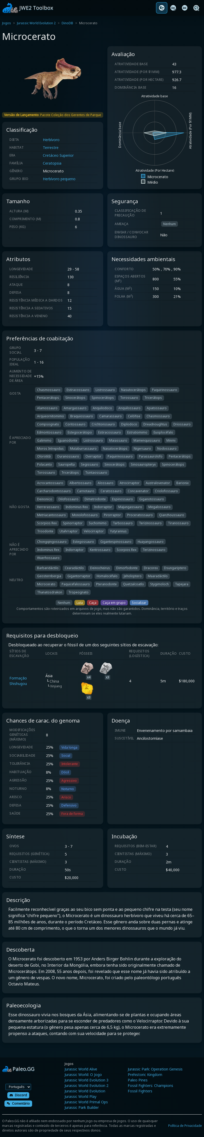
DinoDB (67, 23)
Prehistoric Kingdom (145, 1074)
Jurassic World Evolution (85, 1090)
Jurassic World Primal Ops (86, 1101)
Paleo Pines (138, 1080)
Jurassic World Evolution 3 (86, 1080)
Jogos (6, 23)
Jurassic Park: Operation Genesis (155, 1069)
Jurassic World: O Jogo (83, 1074)
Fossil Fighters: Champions (150, 1085)
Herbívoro (51, 139)
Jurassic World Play (80, 1096)
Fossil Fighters (140, 1090)
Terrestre (51, 147)
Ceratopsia (52, 163)
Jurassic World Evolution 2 (36, 23)
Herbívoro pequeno (59, 178)
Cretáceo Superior (58, 155)
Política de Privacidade (185, 1125)
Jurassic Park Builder (82, 1107)
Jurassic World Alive (81, 1069)
